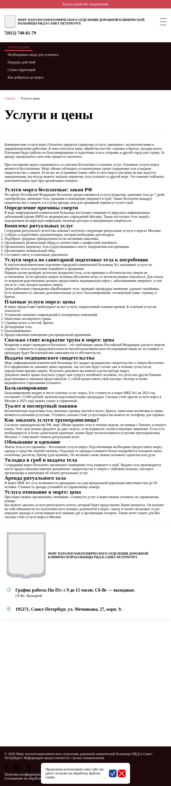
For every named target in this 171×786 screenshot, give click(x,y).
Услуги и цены (30, 98)
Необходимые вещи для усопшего (33, 55)
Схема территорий (21, 70)
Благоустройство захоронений (85, 4)
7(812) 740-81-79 (20, 32)
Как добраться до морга (25, 77)
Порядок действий (21, 62)
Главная (9, 98)
